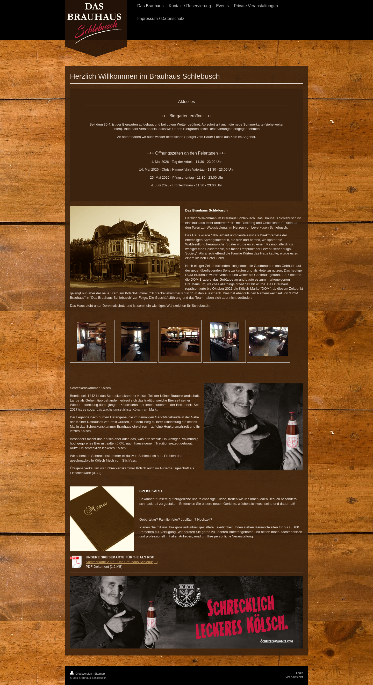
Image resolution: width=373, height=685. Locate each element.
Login (299, 672)
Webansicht (294, 677)
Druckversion (81, 673)
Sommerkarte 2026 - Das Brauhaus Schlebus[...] (122, 562)
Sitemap (99, 673)
